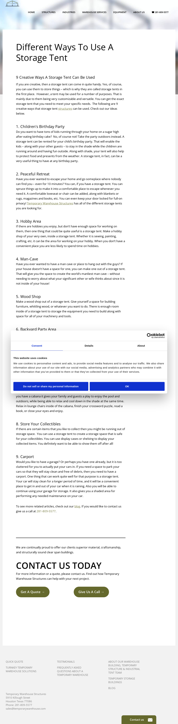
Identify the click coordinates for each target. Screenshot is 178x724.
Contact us (141, 720)
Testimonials (66, 661)
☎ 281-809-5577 (160, 12)
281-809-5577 (46, 511)
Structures (48, 12)
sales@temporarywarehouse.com (26, 708)
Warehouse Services (94, 12)
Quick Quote (14, 661)
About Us (139, 12)
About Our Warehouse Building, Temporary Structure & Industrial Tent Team (124, 667)
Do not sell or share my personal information (51, 386)
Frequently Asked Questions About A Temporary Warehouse (72, 671)
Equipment (119, 12)
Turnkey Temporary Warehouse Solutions (21, 669)
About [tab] (141, 345)
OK (127, 386)
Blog (111, 688)
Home (31, 12)
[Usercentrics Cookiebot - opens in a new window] (149, 335)
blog (77, 506)
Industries (68, 12)
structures (65, 109)
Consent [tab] (37, 345)
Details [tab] (89, 345)
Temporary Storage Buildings (121, 680)
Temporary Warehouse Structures (50, 203)
